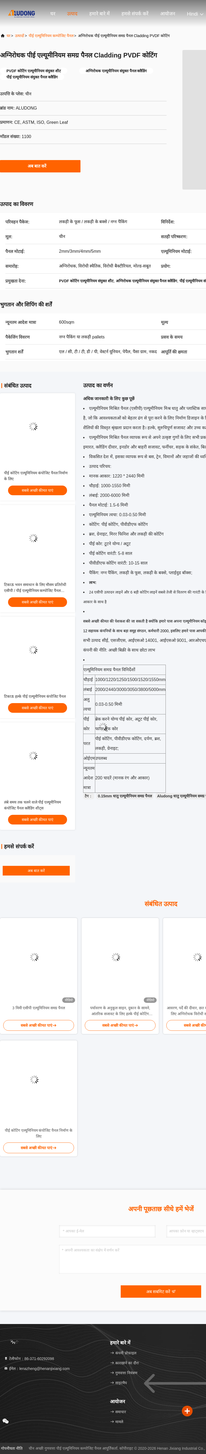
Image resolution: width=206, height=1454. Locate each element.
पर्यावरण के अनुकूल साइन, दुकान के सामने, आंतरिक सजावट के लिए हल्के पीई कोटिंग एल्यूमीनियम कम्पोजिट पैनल (120, 1011)
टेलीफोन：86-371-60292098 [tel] (29, 1359)
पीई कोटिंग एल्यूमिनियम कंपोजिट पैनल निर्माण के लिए (38, 1133)
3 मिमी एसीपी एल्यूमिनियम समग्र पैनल (38, 1008)
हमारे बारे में (99, 13)
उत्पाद (72, 13)
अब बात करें (40, 166)
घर (52, 13)
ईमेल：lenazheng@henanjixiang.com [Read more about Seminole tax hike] (37, 1368)
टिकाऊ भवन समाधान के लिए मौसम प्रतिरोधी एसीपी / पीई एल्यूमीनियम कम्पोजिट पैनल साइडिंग (35, 591)
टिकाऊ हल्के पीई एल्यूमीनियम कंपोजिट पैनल (35, 696)
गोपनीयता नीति (12, 1448)
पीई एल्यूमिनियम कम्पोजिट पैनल (51, 36)
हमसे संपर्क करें (135, 13)
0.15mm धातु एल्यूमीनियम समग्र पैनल (125, 796)
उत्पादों (19, 36)
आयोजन (167, 13)
